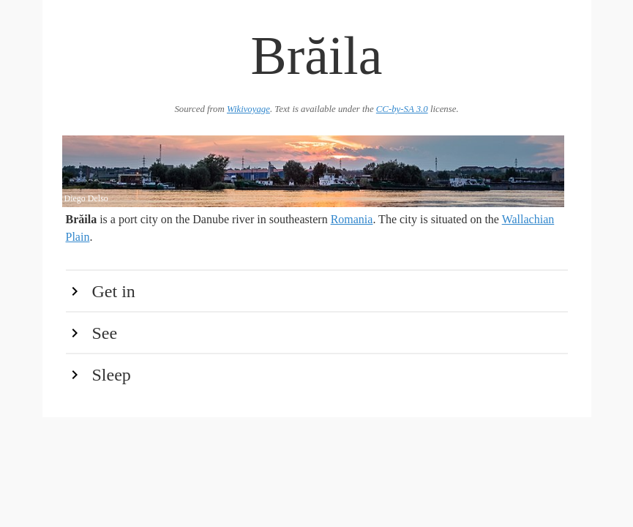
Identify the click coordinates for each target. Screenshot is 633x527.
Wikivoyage (248, 109)
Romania (352, 219)
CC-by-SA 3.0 (402, 109)
